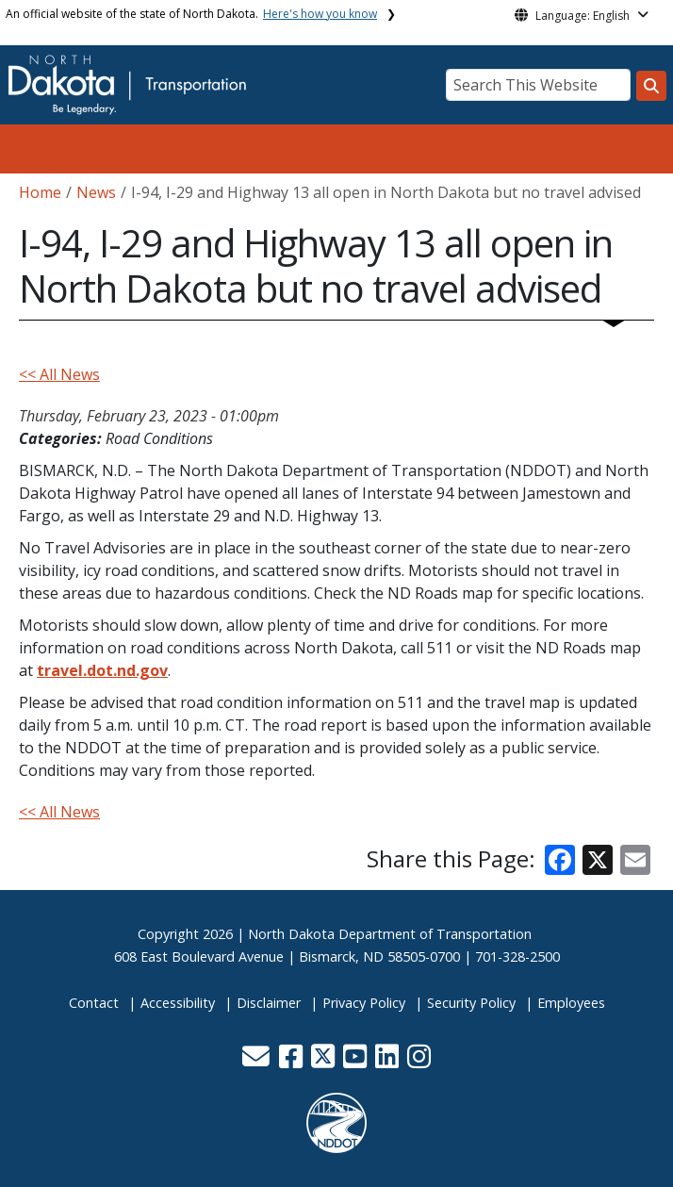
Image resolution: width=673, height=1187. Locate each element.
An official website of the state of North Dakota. (191, 14)
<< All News (59, 374)
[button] (257, 1061)
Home (40, 192)
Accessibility (177, 1003)
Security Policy (471, 1003)
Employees (571, 1003)
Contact (94, 1003)
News (96, 192)
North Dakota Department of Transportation (390, 934)
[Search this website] (651, 86)
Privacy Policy (363, 1003)
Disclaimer (269, 1003)
